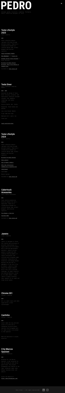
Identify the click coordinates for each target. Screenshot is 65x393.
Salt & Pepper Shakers (7, 162)
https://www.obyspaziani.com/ (9, 378)
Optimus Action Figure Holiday (9, 58)
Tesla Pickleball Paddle (8, 53)
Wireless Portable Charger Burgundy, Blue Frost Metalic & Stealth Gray (10, 64)
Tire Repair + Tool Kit (7, 213)
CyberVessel (4, 169)
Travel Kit (14, 56)
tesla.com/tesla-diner (7, 123)
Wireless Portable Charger (8, 157)
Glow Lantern (4, 159)
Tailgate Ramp (5, 215)
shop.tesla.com (13, 68)
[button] (61, 3)
